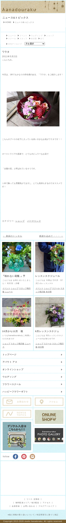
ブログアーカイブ (46, 506)
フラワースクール (11, 384)
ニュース (12, 36)
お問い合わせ (29, 506)
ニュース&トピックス (15, 17)
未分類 (34, 39)
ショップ (50, 36)
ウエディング (9, 377)
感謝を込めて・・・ (51, 236)
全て (42, 39)
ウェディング (37, 36)
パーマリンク (34, 221)
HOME (8, 22)
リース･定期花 (33, 499)
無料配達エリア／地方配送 (27, 503)
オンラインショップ (12, 369)
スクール (12, 39)
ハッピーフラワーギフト (15, 391)
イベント (23, 36)
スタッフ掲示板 (17, 344)
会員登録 (16, 506)
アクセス (47, 503)
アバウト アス (9, 362)
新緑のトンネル (12, 236)
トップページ (9, 354)
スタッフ (23, 39)
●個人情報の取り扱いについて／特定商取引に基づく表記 (33, 515)
